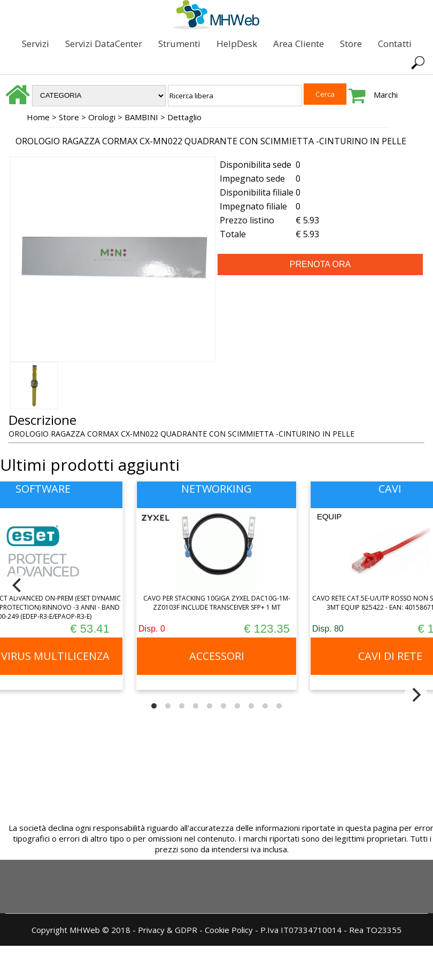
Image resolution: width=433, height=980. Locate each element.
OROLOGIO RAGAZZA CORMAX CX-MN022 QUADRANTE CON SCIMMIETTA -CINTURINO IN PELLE (211, 141)
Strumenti (179, 43)
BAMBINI (141, 117)
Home (38, 117)
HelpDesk (236, 43)
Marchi (386, 94)
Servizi (35, 43)
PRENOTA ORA (320, 264)
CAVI (389, 488)
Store (351, 43)
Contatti (395, 43)
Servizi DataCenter (103, 43)
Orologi (101, 117)
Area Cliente (298, 43)
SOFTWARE (43, 488)
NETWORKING (216, 488)
